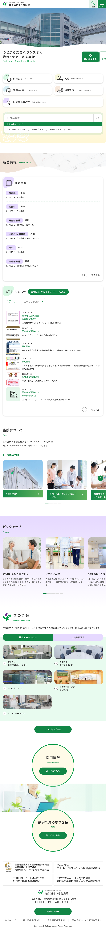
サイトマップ (10, 920)
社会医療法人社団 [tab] (28, 637)
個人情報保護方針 (31, 920)
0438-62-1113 (44, 902)
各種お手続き (55, 129)
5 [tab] (61, 593)
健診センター (53, 911)
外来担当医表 (90, 58)
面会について (73, 129)
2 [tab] (49, 593)
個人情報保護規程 (56, 920)
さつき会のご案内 (53, 729)
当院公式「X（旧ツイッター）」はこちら (48, 291)
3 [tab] (53, 593)
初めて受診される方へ (16, 129)
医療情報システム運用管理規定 (87, 920)
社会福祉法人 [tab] (78, 637)
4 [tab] (57, 593)
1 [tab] (45, 593)
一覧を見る (94, 275)
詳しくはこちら (53, 771)
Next (100, 478)
